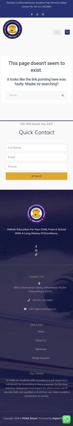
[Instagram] (43, 14)
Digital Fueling (60, 418)
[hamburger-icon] (57, 32)
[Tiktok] (37, 14)
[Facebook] (31, 14)
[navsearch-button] (67, 32)
